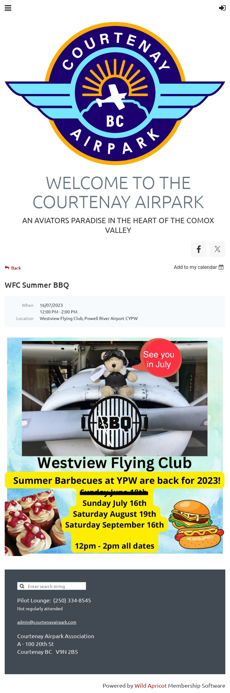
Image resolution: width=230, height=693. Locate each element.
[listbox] (199, 267)
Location (24, 318)
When (27, 305)
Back (16, 268)
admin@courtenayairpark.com (46, 622)
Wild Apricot (151, 685)
